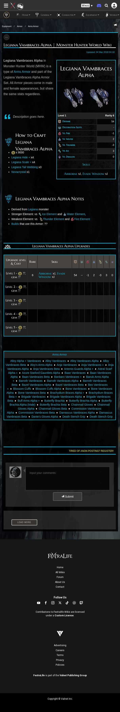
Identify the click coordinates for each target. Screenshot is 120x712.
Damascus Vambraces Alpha (77, 412)
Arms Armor (33, 26)
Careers (60, 650)
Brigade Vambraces (33, 396)
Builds (15, 223)
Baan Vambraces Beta (36, 376)
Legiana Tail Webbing (24, 167)
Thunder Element (54, 219)
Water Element (76, 214)
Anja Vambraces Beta (46, 368)
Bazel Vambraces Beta (70, 384)
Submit (67, 496)
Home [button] (22, 15)
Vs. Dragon (68, 156)
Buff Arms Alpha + (29, 400)
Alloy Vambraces (55, 360)
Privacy (60, 660)
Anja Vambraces (67, 364)
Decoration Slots (72, 127)
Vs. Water (67, 138)
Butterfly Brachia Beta (53, 404)
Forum (60, 577)
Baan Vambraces (75, 372)
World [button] (111, 15)
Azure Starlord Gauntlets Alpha (41, 372)
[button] (87, 5)
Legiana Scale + (21, 162)
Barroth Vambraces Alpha (62, 380)
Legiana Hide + (20, 157)
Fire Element (82, 219)
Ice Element (49, 214)
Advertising (60, 645)
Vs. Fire (66, 133)
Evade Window (93, 174)
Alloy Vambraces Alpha (84, 360)
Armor (19, 26)
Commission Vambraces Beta (36, 412)
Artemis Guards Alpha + (78, 368)
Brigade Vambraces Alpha (66, 396)
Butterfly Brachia (54, 400)
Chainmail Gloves (82, 404)
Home (60, 567)
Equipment (6, 26)
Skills (86, 164)
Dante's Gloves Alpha (44, 416)
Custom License (64, 615)
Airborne (70, 174)
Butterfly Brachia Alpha (83, 400)
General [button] (42, 15)
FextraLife (39, 675)
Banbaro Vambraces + (68, 376)
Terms (60, 655)
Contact (60, 586)
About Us (60, 582)
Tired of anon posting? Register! (91, 451)
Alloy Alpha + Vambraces (25, 360)
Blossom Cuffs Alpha (48, 388)
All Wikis (60, 572)
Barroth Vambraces (31, 380)
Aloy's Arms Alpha (41, 364)
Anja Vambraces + (92, 364)
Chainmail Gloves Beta (53, 408)
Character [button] (65, 15)
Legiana (33, 209)
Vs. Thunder (68, 144)
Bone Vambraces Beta (32, 392)
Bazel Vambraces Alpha (36, 384)
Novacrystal (18, 171)
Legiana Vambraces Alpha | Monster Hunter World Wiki (57, 45)
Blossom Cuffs (22, 388)
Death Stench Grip (73, 416)
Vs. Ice (65, 150)
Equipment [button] (89, 15)
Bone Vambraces (76, 388)
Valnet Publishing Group (73, 675)
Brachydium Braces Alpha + (67, 392)
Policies (60, 664)
